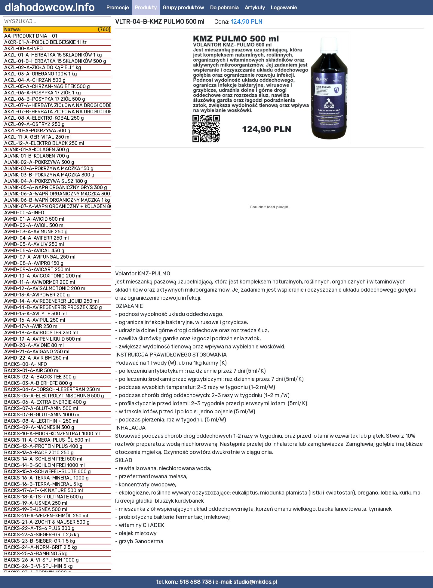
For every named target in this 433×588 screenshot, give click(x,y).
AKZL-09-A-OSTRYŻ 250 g (34, 124)
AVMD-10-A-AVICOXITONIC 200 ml (42, 276)
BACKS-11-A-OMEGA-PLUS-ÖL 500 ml (47, 440)
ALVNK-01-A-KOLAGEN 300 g (36, 149)
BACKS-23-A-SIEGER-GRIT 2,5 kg (41, 534)
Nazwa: (57, 29)
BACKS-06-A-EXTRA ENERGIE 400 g (45, 402)
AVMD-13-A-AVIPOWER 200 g (37, 295)
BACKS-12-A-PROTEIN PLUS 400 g (43, 446)
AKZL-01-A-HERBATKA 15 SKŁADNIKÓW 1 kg (53, 55)
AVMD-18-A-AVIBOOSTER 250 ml (41, 332)
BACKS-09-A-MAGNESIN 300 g (39, 427)
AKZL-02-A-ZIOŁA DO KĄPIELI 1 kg (42, 67)
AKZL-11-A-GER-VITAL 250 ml (37, 137)
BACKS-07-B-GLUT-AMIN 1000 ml (42, 415)
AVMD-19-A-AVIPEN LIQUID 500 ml (42, 339)
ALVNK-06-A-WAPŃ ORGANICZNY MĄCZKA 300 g (57, 194)
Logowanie (284, 8)
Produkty (146, 8)
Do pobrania (224, 8)
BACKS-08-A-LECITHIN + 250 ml (41, 421)
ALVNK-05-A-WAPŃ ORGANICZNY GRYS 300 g (55, 187)
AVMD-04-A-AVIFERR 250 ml (36, 238)
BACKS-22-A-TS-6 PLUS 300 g (39, 528)
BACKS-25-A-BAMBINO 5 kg (36, 553)
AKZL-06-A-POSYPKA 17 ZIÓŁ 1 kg (42, 93)
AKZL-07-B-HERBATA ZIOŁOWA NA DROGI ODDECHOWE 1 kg (57, 112)
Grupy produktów (183, 8)
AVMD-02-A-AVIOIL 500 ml (34, 225)
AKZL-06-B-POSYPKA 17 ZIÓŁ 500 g (44, 99)
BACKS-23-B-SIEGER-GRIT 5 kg (39, 541)
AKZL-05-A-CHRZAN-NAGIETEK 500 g (47, 86)
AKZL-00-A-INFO (23, 48)
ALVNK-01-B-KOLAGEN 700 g (36, 156)
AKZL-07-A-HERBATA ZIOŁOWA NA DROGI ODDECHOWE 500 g (57, 105)
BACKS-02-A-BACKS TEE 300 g (40, 377)
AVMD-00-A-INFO (24, 213)
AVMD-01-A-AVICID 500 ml (34, 219)
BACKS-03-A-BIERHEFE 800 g (38, 383)
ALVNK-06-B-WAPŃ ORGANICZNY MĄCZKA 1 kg (57, 200)
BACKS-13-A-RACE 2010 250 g (39, 452)
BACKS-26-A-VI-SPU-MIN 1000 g (41, 560)
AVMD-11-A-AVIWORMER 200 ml (39, 282)
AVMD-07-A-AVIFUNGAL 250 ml (39, 257)
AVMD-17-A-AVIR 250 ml (31, 326)
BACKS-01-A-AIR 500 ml (32, 370)
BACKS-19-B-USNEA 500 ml (35, 509)
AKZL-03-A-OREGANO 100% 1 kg (40, 74)
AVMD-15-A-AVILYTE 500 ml (35, 314)
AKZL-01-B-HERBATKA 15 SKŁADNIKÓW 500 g (55, 61)
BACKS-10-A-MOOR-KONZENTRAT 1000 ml (52, 433)
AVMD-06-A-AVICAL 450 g (34, 250)
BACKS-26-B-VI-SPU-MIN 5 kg (38, 566)
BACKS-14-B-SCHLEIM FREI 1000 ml (44, 465)
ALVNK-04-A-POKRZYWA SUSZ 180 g (45, 181)
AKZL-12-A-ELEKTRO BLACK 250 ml (44, 143)
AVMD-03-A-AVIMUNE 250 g (36, 231)
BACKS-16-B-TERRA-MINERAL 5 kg (43, 484)
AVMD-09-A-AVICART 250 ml (37, 269)
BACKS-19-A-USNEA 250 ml (35, 503)
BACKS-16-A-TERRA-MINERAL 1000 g (46, 478)
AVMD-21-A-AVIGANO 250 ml (36, 351)
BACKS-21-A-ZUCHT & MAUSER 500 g (47, 522)
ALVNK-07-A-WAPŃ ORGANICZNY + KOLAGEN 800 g (57, 206)
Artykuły (255, 8)
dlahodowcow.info (49, 7)
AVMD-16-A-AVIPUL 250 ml (34, 320)
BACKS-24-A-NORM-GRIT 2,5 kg (40, 547)
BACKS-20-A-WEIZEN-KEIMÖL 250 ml (46, 516)
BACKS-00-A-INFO (25, 364)
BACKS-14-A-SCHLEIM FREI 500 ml (43, 459)
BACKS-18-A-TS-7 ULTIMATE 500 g (43, 497)
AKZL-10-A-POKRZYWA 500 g (37, 130)
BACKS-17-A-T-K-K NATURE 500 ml (43, 490)
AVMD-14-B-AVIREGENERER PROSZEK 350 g (53, 307)
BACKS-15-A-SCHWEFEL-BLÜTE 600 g (47, 471)
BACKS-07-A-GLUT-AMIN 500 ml (41, 408)
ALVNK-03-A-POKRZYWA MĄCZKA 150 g (49, 168)
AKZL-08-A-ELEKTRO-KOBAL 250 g (44, 118)
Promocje (117, 8)
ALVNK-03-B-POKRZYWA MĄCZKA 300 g (49, 175)
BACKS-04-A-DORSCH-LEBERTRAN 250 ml (53, 389)
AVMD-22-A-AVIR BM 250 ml (36, 358)
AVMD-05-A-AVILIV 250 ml (34, 244)
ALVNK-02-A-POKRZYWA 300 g (39, 162)
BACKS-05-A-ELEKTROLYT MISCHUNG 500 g (54, 396)
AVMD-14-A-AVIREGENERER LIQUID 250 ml (51, 301)
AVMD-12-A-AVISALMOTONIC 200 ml (45, 288)
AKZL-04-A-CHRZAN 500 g (35, 80)
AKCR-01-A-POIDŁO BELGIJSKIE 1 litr (45, 42)
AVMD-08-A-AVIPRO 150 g (33, 263)
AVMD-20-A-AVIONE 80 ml (34, 345)
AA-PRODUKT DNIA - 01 (30, 36)
